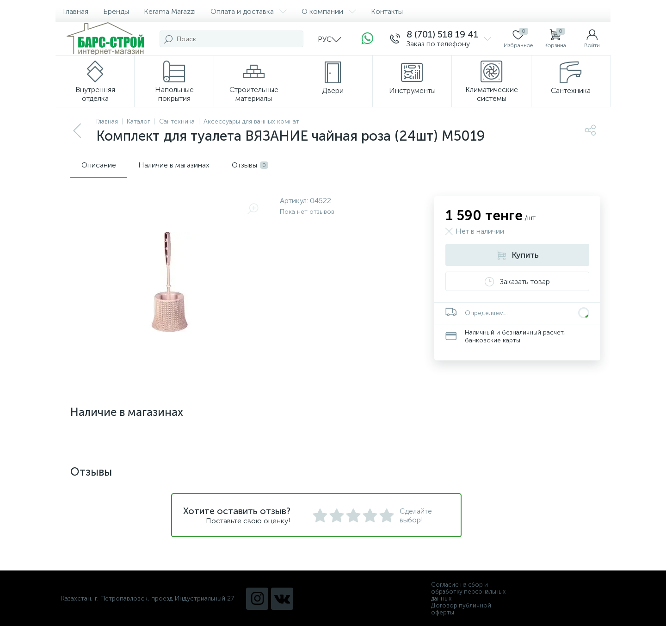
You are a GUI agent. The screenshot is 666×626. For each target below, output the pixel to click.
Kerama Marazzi (170, 11)
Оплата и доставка (248, 11)
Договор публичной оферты (461, 609)
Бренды (116, 11)
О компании (329, 11)
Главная (75, 11)
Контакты (387, 11)
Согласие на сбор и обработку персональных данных (468, 591)
